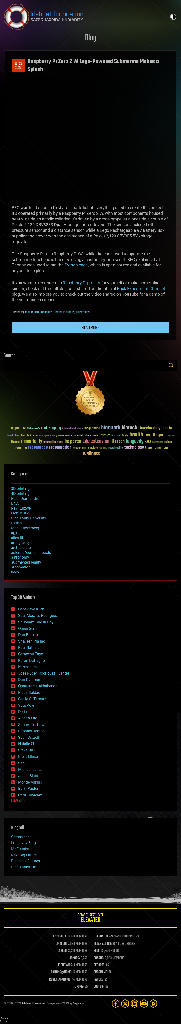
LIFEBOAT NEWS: (104, 936)
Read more (90, 328)
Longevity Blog (23, 843)
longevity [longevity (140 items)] (135, 441)
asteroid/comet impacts (31, 552)
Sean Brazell (28, 737)
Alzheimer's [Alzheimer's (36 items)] (33, 429)
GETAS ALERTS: (103, 944)
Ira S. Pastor (28, 788)
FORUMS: (78, 987)
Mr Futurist (20, 849)
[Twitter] (125, 1003)
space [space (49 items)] (103, 448)
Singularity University (28, 518)
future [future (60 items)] (105, 435)
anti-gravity (20, 542)
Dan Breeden (28, 635)
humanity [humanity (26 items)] (171, 436)
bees (15, 572)
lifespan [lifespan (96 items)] (118, 441)
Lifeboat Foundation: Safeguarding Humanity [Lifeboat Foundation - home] (79, 17)
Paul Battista (29, 647)
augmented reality (26, 562)
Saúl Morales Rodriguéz (38, 615)
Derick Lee (26, 711)
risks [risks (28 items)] (84, 448)
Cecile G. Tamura (32, 699)
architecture (21, 547)
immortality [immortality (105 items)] (31, 441)
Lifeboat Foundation (33, 1003)
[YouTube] (144, 1003)
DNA (15, 503)
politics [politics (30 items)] (168, 442)
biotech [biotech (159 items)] (129, 428)
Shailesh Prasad (31, 641)
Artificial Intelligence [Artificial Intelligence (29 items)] (72, 428)
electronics (83, 312)
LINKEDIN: (61, 944)
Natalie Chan (29, 744)
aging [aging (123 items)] (16, 428)
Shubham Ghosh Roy (35, 622)
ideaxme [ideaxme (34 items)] (15, 442)
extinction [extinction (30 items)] (95, 435)
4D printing (20, 493)
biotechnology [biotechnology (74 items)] (149, 428)
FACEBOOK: (60, 936)
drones (70, 312)
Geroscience (21, 837)
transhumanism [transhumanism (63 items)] (156, 447)
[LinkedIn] (134, 1003)
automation (20, 567)
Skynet (16, 523)
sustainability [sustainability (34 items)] (115, 448)
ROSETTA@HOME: (60, 980)
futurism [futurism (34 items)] (115, 436)
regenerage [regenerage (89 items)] (38, 447)
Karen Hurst (28, 667)
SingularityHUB (23, 867)
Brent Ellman (28, 756)
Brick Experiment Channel (141, 288)
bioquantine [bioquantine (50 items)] (92, 428)
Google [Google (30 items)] (125, 435)
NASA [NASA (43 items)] (148, 442)
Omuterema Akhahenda (38, 686)
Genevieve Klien (31, 609)
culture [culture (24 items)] (61, 436)
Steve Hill (26, 750)
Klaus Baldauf (30, 692)
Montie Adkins (30, 782)
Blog (90, 38)
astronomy (20, 557)
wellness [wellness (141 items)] (91, 454)
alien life (18, 537)
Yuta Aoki (26, 705)
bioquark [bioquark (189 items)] (110, 427)
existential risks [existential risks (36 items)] (80, 436)
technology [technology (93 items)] (134, 447)
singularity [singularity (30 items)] (93, 448)
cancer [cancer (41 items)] (37, 436)
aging (16, 533)
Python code (76, 264)
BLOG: (97, 951)
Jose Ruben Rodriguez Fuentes (43, 312)
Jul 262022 (18, 66)
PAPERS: (99, 980)
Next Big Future (24, 855)
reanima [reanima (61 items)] (21, 447)
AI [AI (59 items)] (24, 428)
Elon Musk (20, 513)
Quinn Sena (27, 628)
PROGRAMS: (101, 972)
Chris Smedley (30, 795)
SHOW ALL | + (18, 801)
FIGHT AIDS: (65, 965)
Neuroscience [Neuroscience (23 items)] (157, 442)
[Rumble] (153, 1003)
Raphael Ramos (31, 731)
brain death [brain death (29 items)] (26, 435)
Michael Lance (30, 769)
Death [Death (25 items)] (67, 436)
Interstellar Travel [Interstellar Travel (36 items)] (53, 442)
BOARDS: (99, 958)
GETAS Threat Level (90, 918)
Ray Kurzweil (22, 508)
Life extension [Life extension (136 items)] (95, 441)
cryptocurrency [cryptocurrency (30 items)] (49, 435)
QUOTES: (99, 987)
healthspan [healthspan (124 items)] (155, 435)
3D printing (20, 488)
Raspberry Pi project (81, 282)
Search (171, 365)
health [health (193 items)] (136, 434)
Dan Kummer (29, 679)
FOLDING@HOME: (61, 972)
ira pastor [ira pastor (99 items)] (73, 441)
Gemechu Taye (30, 654)
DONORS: (74, 958)
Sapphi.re (78, 1003)
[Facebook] (115, 1003)
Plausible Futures (25, 861)
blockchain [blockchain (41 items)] (13, 436)
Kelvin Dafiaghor (32, 660)
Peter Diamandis (25, 498)
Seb (21, 763)
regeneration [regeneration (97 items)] (60, 447)
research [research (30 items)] (77, 448)
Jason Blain (28, 776)
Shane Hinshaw (31, 724)
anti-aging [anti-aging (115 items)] (51, 428)
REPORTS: (99, 965)
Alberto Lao (27, 718)
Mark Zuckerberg (25, 528)
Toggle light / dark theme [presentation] (173, 17)
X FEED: (62, 951)
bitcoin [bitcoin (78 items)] (166, 428)
